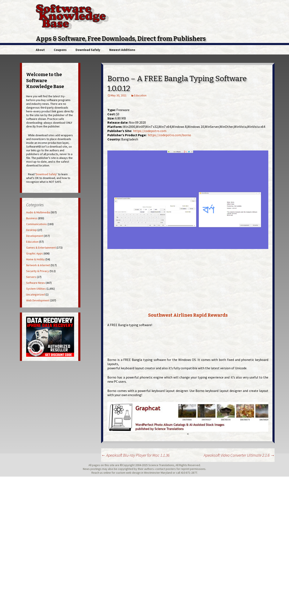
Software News (35, 283)
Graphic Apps (34, 253)
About (40, 50)
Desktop (31, 230)
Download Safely (88, 50)
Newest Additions (122, 50)
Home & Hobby (35, 259)
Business (31, 218)
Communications (36, 224)
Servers (31, 277)
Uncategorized (35, 294)
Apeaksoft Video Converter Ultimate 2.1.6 (239, 455)
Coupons (60, 50)
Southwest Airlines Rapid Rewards (188, 315)
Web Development (37, 300)
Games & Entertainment (41, 247)
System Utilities (36, 288)
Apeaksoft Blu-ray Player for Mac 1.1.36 (135, 455)
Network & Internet (38, 265)
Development (34, 236)
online (107, 472)
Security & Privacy (37, 271)
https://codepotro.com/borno (169, 135)
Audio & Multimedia (38, 212)
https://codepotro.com (149, 131)
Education (140, 95)
